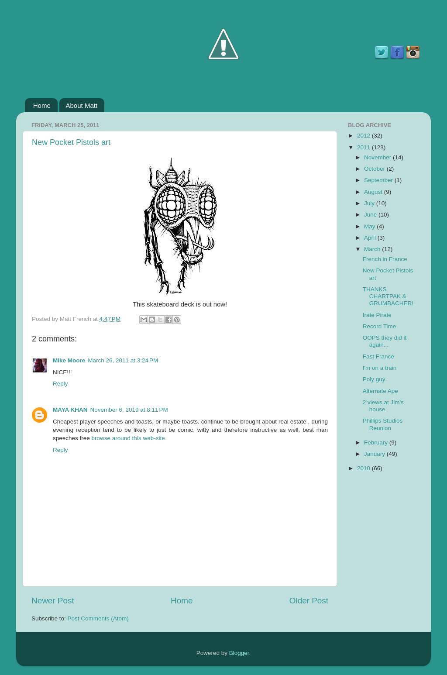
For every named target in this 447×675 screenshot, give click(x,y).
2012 (364, 135)
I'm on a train (380, 368)
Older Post (308, 600)
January (375, 454)
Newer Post (52, 600)
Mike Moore (69, 360)
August (374, 192)
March (373, 249)
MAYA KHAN (70, 409)
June (371, 214)
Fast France (378, 356)
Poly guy (374, 379)
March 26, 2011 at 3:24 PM (123, 360)
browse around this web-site (128, 438)
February (376, 442)
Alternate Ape (380, 391)
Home (42, 105)
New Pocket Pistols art (71, 142)
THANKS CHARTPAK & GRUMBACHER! (388, 296)
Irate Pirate (377, 315)
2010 (364, 468)
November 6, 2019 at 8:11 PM (129, 409)
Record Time (379, 326)
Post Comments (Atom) (98, 618)
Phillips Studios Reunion (383, 424)
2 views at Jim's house (383, 406)
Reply (60, 383)
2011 (364, 147)
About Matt (82, 105)
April (371, 237)
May (370, 226)
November (378, 157)
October (375, 168)
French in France (385, 259)
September (379, 180)
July (370, 203)
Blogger (239, 653)
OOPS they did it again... (385, 341)
